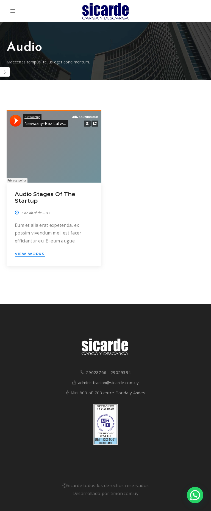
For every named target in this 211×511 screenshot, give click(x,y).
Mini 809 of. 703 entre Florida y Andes (108, 392)
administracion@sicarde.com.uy (108, 382)
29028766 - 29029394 (108, 372)
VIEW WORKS (30, 254)
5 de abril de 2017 (36, 212)
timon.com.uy (124, 493)
